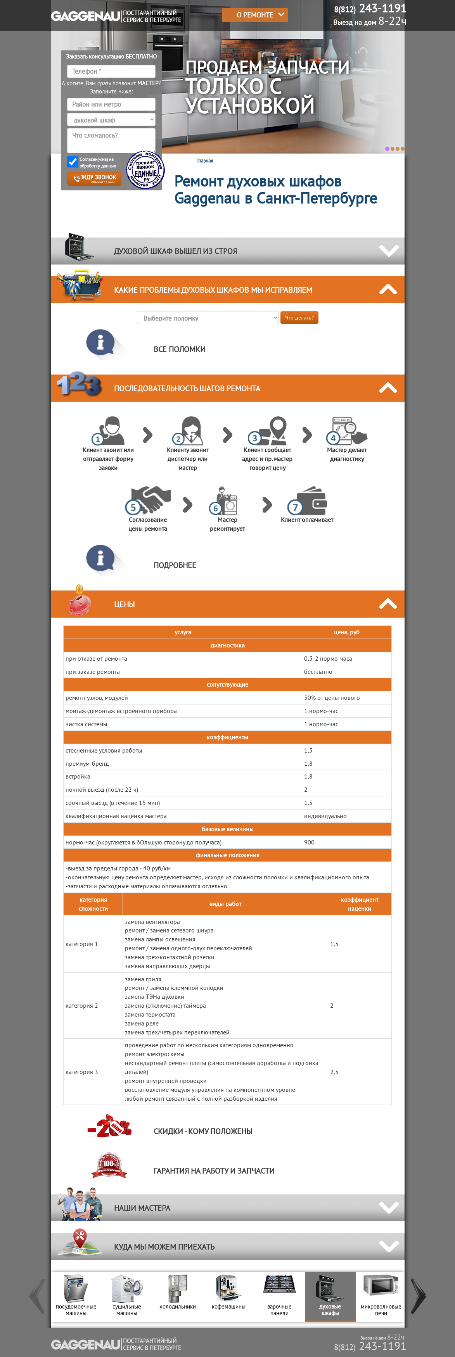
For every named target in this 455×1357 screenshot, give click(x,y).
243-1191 (370, 1345)
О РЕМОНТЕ (255, 14)
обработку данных (98, 166)
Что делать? (299, 317)
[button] (37, 1297)
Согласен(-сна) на (98, 162)
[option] (76, 1297)
